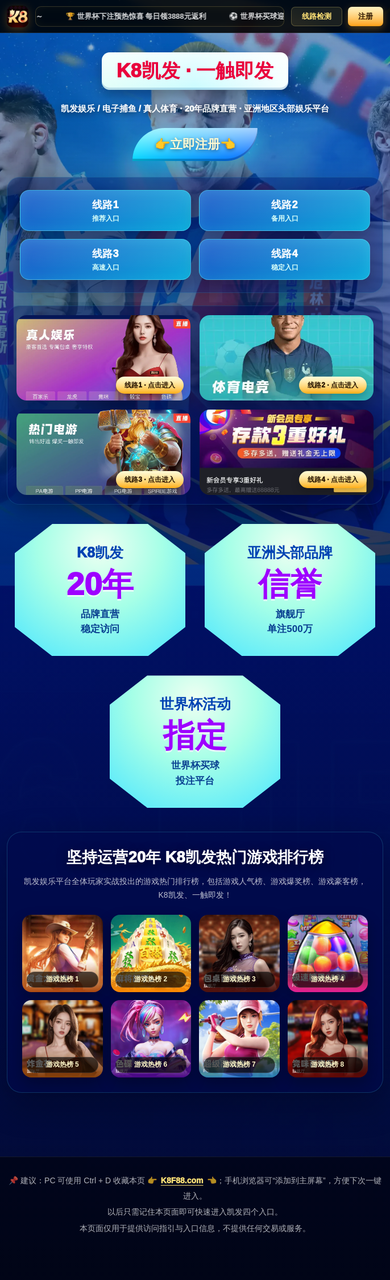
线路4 (284, 260)
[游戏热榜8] (328, 1038)
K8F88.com (182, 1180)
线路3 (105, 260)
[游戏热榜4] (328, 953)
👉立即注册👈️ (195, 144)
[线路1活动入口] (103, 357)
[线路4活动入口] (287, 452)
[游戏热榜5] (62, 1038)
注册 (365, 16)
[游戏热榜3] (239, 953)
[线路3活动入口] (103, 452)
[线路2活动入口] (287, 357)
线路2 (284, 211)
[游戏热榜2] (151, 953)
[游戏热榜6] (151, 1038)
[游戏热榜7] (239, 1038)
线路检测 (316, 16)
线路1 (105, 211)
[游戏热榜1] (62, 953)
